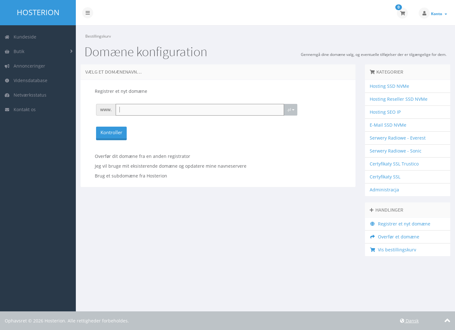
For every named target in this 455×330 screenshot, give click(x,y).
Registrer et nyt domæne (400, 224)
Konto (439, 13)
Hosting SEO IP (385, 112)
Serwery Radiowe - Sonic (396, 151)
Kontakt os (20, 109)
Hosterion (38, 12)
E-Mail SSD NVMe (388, 125)
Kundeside (20, 37)
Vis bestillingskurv (393, 250)
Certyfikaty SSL (385, 177)
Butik (14, 51)
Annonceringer (24, 66)
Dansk (409, 321)
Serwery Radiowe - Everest (398, 138)
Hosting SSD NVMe (389, 86)
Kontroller (111, 132)
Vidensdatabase (25, 80)
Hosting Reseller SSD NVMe (399, 99)
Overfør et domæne (394, 237)
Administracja (384, 190)
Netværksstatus (25, 95)
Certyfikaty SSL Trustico (394, 164)
